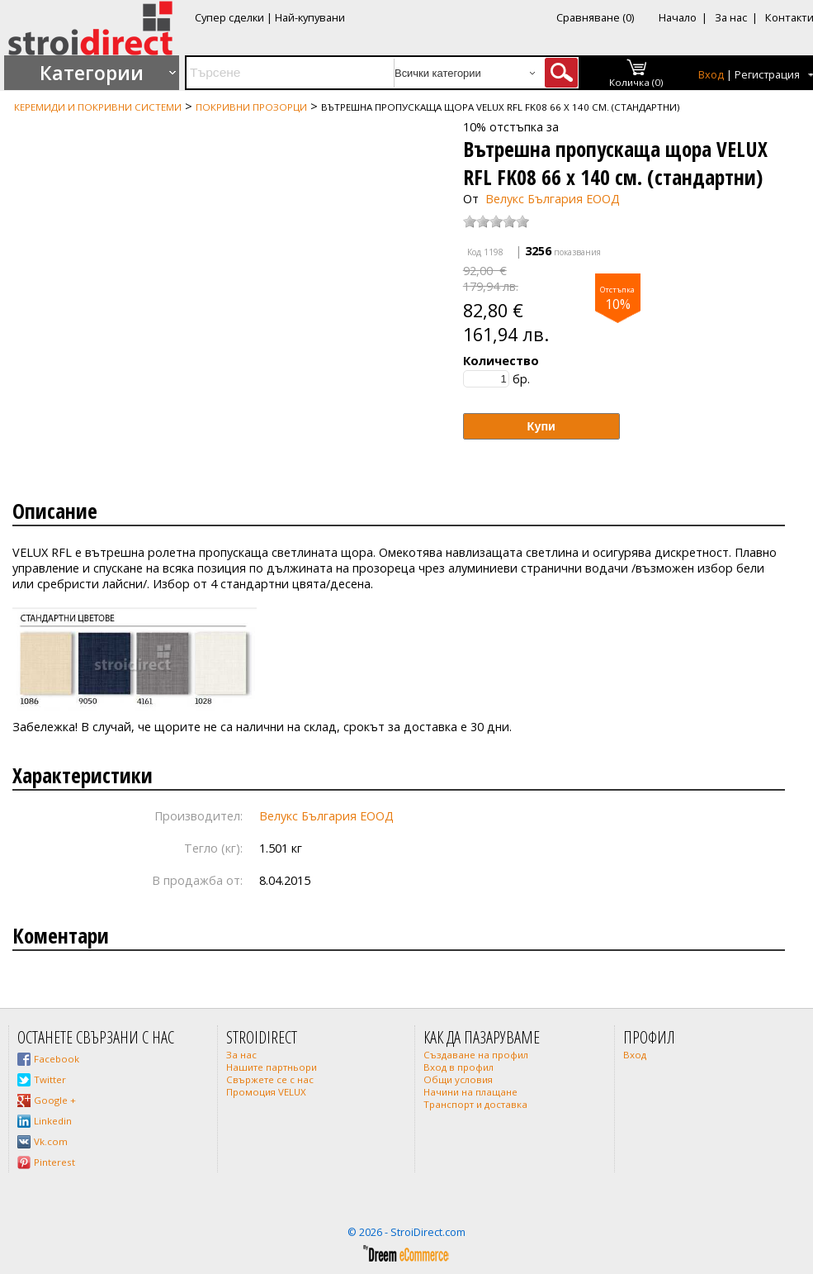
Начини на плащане (470, 1092)
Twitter (50, 1079)
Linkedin (53, 1121)
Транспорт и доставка (475, 1104)
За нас (731, 17)
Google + (55, 1100)
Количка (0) (636, 82)
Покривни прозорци (251, 107)
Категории (92, 72)
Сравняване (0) (595, 17)
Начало (678, 17)
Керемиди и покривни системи (98, 107)
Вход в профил (458, 1067)
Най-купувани (310, 17)
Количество (501, 360)
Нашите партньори (271, 1067)
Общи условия (458, 1079)
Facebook (56, 1059)
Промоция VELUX (266, 1092)
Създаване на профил (475, 1054)
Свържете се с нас (270, 1079)
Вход (711, 75)
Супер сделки (229, 17)
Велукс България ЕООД (552, 199)
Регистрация (767, 75)
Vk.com (51, 1141)
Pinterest (54, 1162)
